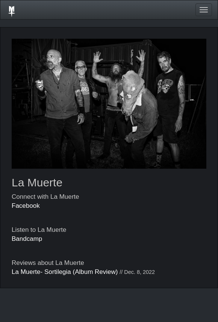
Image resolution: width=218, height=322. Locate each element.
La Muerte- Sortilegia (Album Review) (65, 271)
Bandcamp (27, 238)
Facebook (26, 205)
